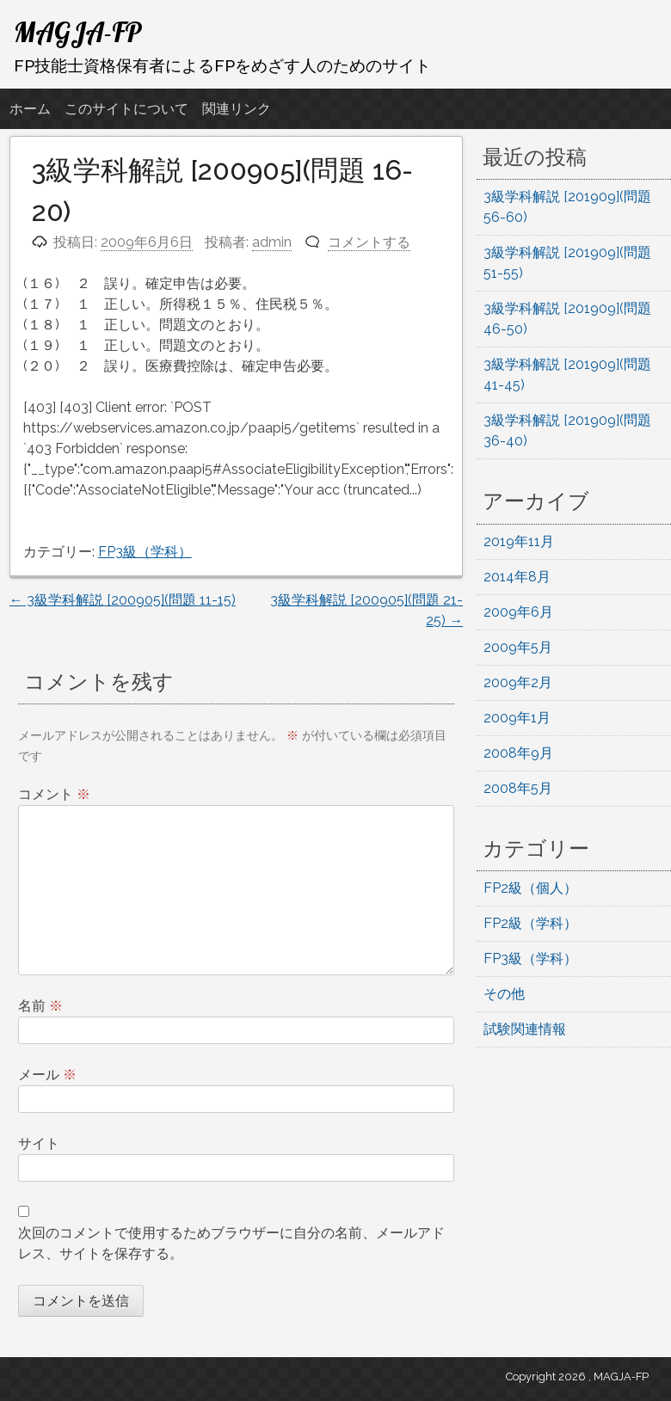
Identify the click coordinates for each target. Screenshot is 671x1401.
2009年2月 (517, 682)
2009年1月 (517, 718)
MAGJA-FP (78, 32)
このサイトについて (126, 109)
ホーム (30, 109)
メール (47, 1074)
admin (272, 242)
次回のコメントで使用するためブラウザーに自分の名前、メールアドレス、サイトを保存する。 (231, 1243)
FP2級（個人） (530, 888)
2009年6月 (518, 612)
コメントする (369, 242)
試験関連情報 (524, 1029)
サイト (38, 1143)
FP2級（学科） (530, 923)
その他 (504, 994)
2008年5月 (517, 788)
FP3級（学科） (145, 552)
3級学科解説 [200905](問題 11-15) (122, 600)
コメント (54, 794)
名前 (40, 1006)
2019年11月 (518, 541)
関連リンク (236, 109)
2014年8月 (517, 576)
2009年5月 (517, 647)
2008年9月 (518, 753)
